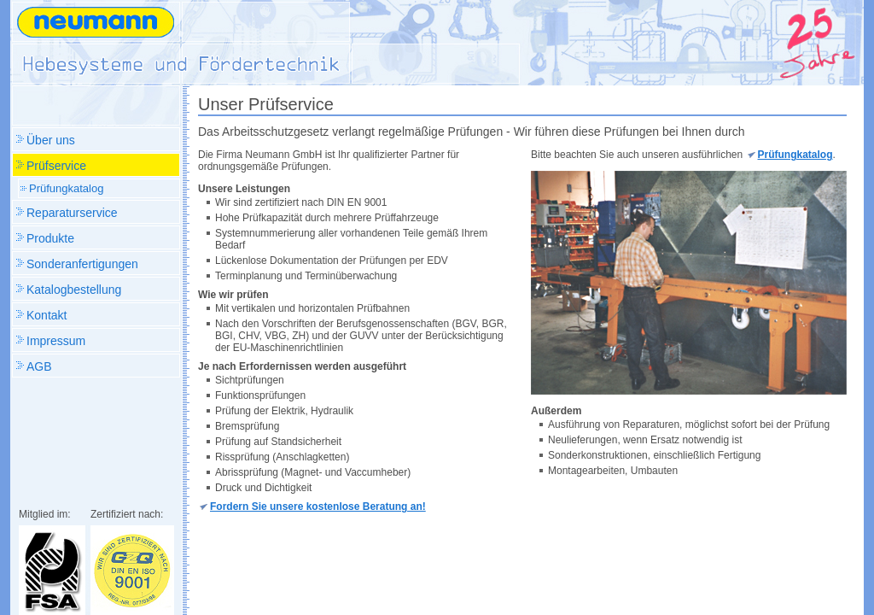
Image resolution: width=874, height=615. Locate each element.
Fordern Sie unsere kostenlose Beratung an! (318, 506)
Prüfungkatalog (795, 155)
